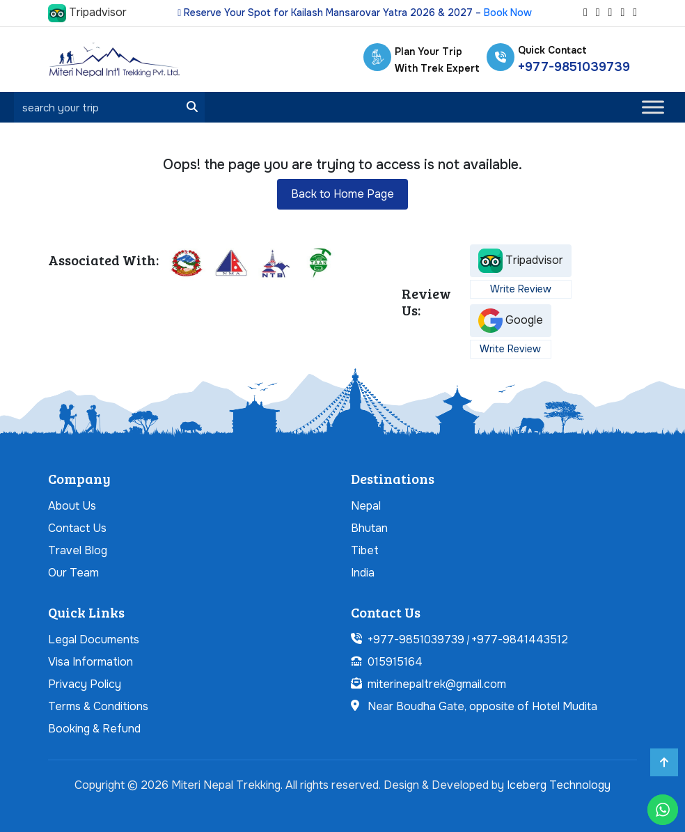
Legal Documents (93, 639)
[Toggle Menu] (653, 107)
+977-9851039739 (574, 66)
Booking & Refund (94, 728)
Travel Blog (77, 550)
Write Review (520, 289)
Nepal (366, 506)
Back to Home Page (342, 194)
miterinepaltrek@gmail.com (437, 684)
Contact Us (77, 528)
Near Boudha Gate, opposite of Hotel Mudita (482, 706)
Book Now (508, 12)
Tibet (365, 550)
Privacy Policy (84, 684)
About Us (72, 506)
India (363, 572)
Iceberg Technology (559, 785)
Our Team (73, 572)
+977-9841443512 (519, 639)
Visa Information (90, 661)
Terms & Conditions (98, 706)
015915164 (395, 661)
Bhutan (369, 528)
